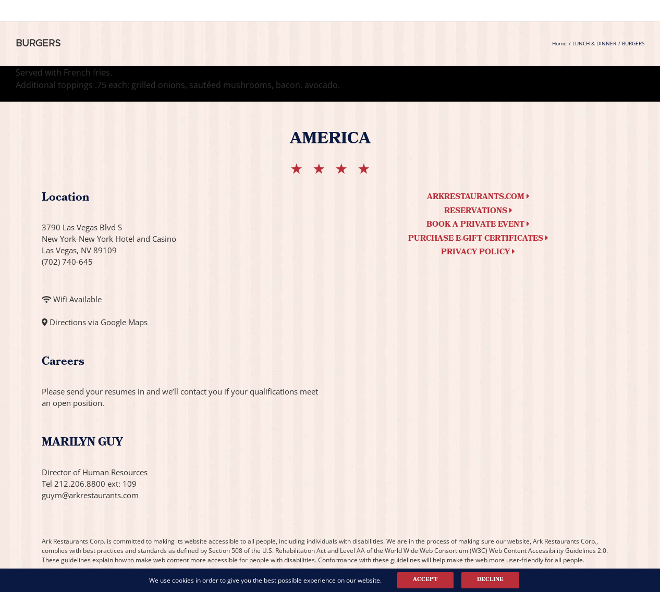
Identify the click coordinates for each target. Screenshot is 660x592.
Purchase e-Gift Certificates (478, 239)
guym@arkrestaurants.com (90, 495)
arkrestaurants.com (478, 197)
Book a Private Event (478, 225)
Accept (425, 580)
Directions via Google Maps (99, 322)
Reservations (478, 211)
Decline (490, 580)
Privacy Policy (478, 253)
